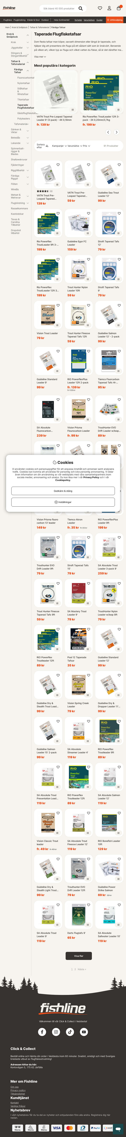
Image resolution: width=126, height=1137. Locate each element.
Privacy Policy (91, 477)
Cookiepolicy (62, 480)
